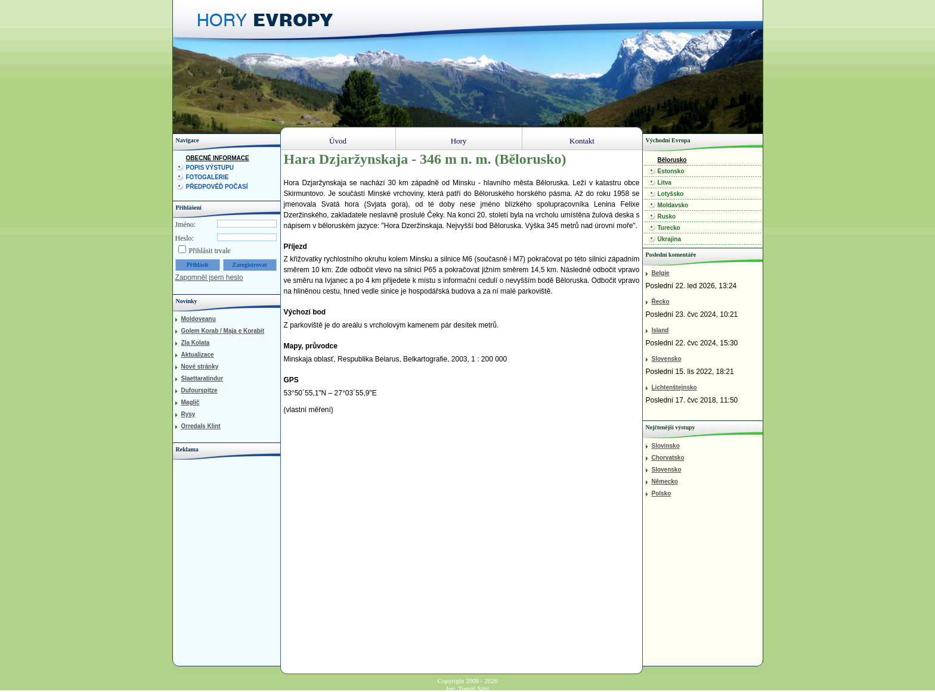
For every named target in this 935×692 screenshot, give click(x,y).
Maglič (190, 402)
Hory (459, 140)
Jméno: (185, 224)
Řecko (661, 301)
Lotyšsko (671, 194)
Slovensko (667, 359)
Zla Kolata (195, 342)
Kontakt (582, 140)
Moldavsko (673, 205)
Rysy (188, 414)
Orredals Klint (201, 426)
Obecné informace (217, 158)
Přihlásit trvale (210, 251)
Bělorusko (672, 160)
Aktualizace (197, 354)
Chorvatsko (668, 457)
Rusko (667, 216)
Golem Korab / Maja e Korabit (222, 331)
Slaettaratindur (202, 378)
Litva (664, 182)
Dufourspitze (199, 390)
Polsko (661, 493)
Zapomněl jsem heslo (209, 277)
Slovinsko (666, 445)
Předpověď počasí (217, 186)
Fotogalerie (207, 177)
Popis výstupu (210, 167)
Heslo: (184, 238)
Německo (665, 481)
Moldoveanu (198, 319)
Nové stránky (200, 366)
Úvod (337, 140)
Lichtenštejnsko (674, 387)
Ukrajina (669, 239)
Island (660, 330)
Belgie (661, 273)
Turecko (669, 228)
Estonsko (671, 171)
